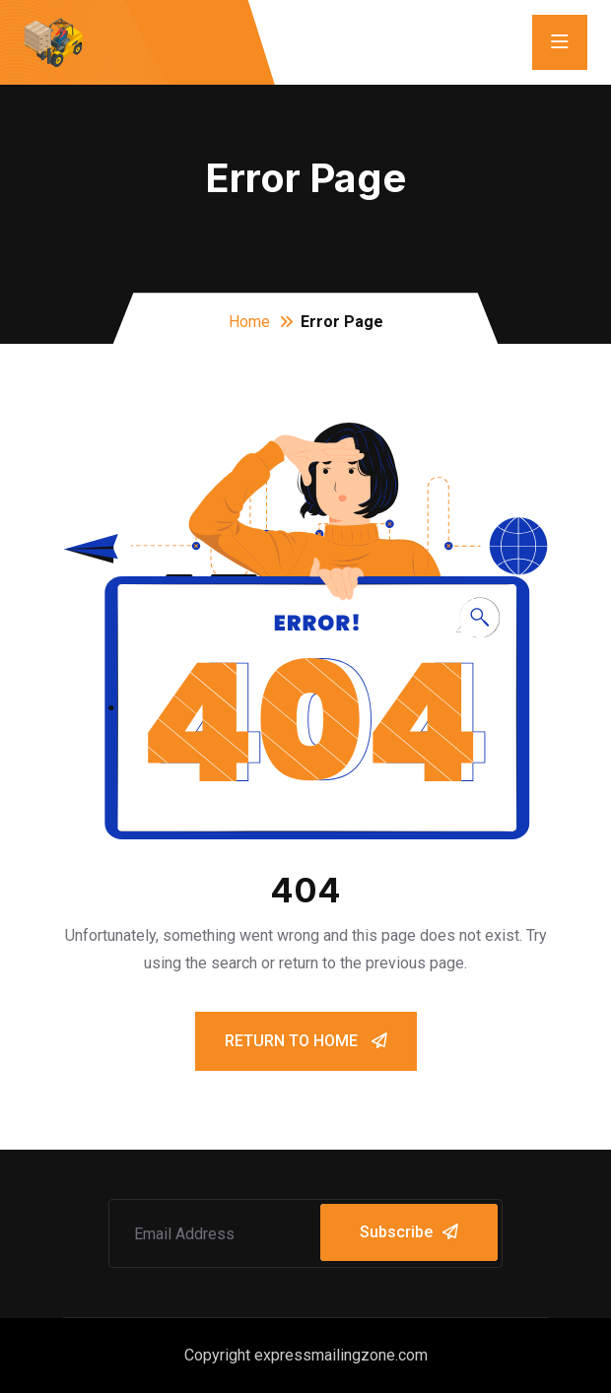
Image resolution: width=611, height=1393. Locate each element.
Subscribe (409, 1232)
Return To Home (306, 1040)
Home (249, 321)
